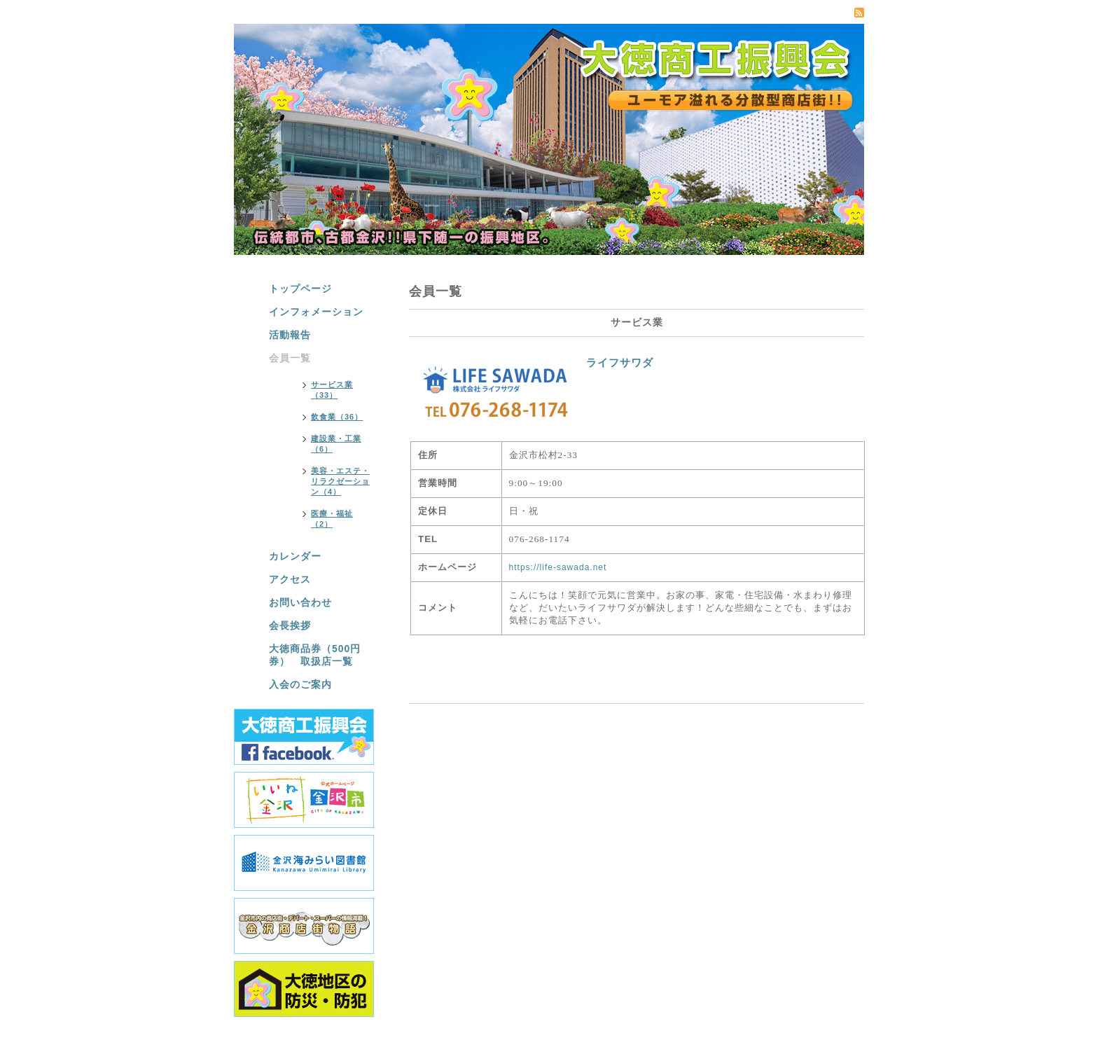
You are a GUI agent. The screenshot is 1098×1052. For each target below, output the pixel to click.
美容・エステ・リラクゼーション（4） (340, 481)
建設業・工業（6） (336, 443)
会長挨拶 (290, 625)
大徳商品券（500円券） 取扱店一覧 (315, 655)
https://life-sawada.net (558, 567)
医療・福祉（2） (332, 518)
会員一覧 (290, 358)
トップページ (300, 288)
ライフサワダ (619, 362)
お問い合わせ (300, 602)
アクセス (290, 579)
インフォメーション (316, 311)
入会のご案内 (300, 684)
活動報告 (290, 334)
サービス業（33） (332, 389)
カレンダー (295, 556)
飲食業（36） (337, 417)
